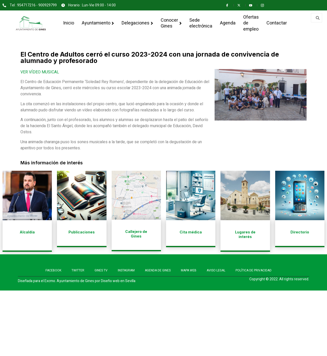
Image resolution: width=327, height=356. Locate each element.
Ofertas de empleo (251, 23)
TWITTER (78, 270)
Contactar (276, 23)
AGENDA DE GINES (158, 270)
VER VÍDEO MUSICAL (39, 72)
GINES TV (101, 270)
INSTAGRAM (126, 270)
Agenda (228, 23)
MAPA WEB (188, 270)
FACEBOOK (53, 270)
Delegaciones (137, 23)
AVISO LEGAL (216, 270)
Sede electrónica (200, 23)
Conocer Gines (171, 23)
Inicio (68, 23)
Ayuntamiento (98, 23)
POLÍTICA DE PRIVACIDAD (254, 270)
